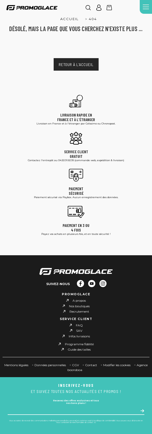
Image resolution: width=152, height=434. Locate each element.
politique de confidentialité (105, 421)
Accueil (69, 19)
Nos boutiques (79, 306)
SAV (79, 331)
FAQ (79, 325)
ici (95, 423)
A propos (79, 300)
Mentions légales (16, 365)
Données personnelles (50, 365)
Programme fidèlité (79, 344)
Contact (91, 365)
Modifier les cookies (117, 365)
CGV (75, 365)
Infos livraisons (79, 336)
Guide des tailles (79, 349)
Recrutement (79, 311)
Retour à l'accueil (76, 64)
